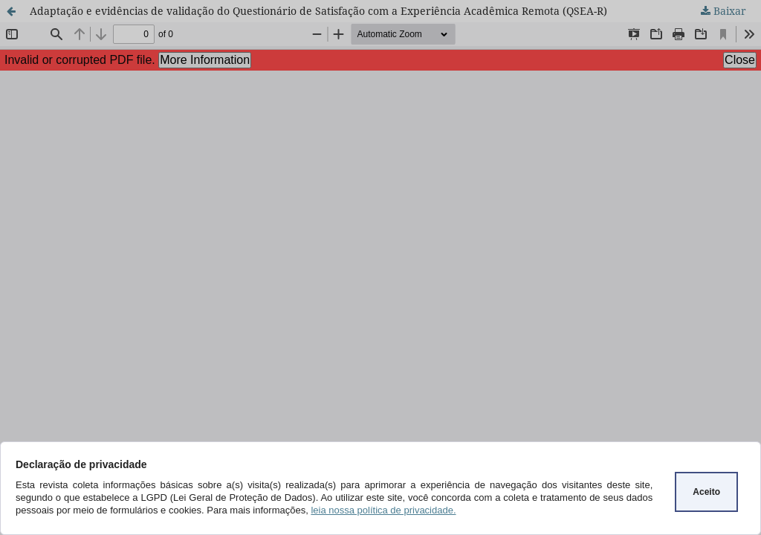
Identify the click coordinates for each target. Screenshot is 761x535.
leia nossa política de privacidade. (383, 510)
